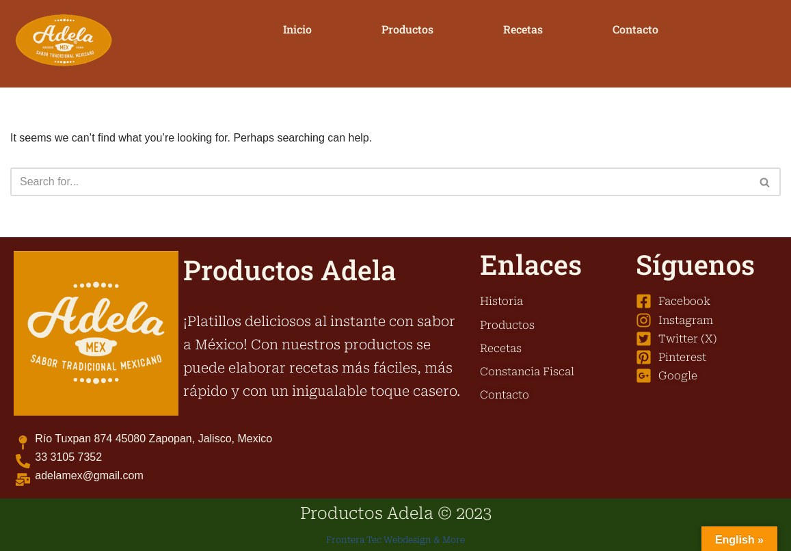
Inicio (297, 29)
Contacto (635, 29)
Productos (407, 29)
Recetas (523, 29)
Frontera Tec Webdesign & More (395, 540)
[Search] (380, 181)
